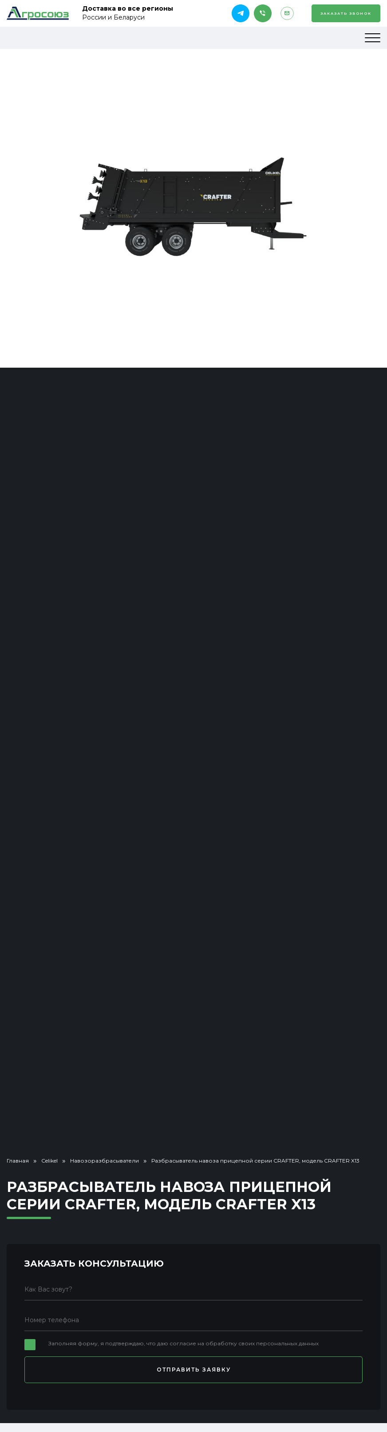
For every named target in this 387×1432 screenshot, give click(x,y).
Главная (18, 1160)
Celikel (49, 1160)
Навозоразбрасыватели (104, 1160)
